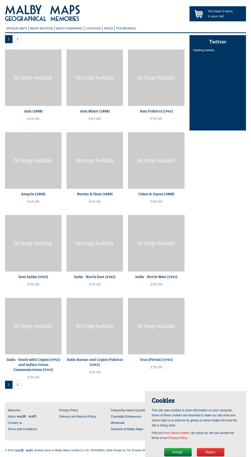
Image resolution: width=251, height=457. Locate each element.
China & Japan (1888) (156, 193)
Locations (93, 28)
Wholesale (118, 423)
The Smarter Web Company (143, 450)
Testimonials (126, 28)
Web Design (114, 450)
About (22, 416)
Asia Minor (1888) (95, 110)
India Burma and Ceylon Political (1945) (95, 362)
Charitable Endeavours (126, 416)
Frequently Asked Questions (129, 410)
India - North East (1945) (94, 276)
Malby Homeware (69, 28)
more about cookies (176, 433)
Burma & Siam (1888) (95, 193)
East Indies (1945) (33, 276)
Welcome (14, 410)
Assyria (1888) (33, 193)
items (227, 11)
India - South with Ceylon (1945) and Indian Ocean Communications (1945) (33, 364)
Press (108, 28)
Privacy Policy (68, 410)
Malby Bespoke (41, 28)
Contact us (15, 423)
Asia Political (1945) (156, 110)
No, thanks (210, 452)
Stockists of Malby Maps (127, 429)
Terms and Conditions (22, 429)
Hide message (178, 452)
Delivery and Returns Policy (77, 416)
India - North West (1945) (156, 276)
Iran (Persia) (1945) (156, 359)
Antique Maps (16, 28)
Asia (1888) (33, 110)
